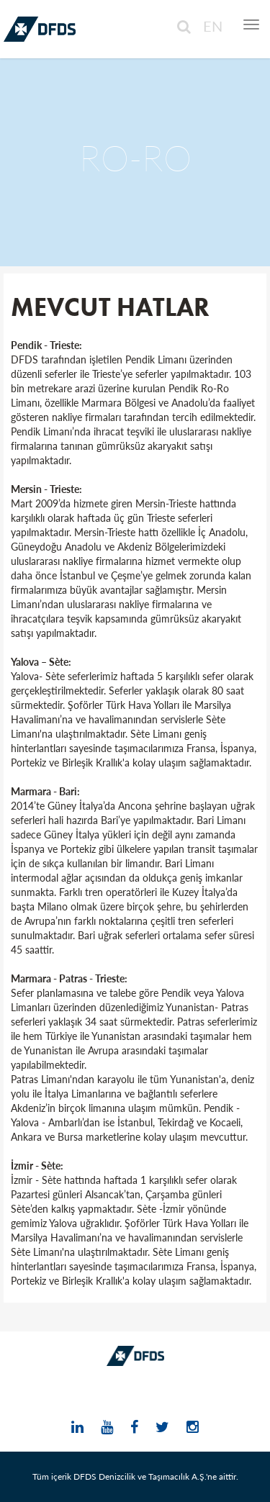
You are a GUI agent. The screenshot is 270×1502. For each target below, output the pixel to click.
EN (212, 26)
